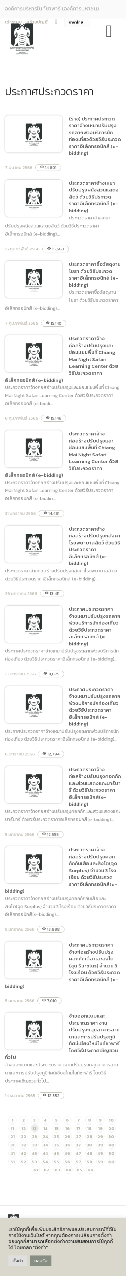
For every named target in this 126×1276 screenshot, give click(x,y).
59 (100, 1162)
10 (111, 1120)
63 (57, 1170)
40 (112, 1145)
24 (45, 1136)
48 (89, 1153)
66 (90, 1170)
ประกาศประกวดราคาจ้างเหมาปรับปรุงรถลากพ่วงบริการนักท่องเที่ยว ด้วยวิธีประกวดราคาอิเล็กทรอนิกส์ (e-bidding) (94, 626)
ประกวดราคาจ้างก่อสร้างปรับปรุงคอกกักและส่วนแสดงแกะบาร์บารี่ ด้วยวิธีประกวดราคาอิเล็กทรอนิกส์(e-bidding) (95, 787)
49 (100, 1153)
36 (67, 1145)
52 (23, 1162)
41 (12, 1153)
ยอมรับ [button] (40, 1260)
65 (79, 1170)
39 (100, 1145)
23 (34, 1136)
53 (34, 1162)
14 (45, 1128)
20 (112, 1128)
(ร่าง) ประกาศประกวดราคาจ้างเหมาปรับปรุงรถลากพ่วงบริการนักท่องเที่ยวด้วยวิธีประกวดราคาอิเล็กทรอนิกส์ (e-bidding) (95, 136)
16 (67, 1128)
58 (89, 1162)
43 (34, 1153)
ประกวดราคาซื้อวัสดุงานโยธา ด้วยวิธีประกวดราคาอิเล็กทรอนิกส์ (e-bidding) (95, 274)
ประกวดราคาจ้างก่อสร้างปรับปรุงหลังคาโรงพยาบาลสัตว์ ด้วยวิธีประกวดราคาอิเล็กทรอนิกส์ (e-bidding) (94, 546)
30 (111, 1136)
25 (56, 1136)
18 (89, 1128)
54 (45, 1162)
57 (78, 1162)
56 (67, 1162)
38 (89, 1145)
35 (56, 1145)
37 (78, 1145)
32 (23, 1145)
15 (56, 1128)
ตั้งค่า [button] (17, 1260)
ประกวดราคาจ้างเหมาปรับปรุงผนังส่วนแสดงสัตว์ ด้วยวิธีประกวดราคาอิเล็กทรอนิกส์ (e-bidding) (94, 196)
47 (78, 1153)
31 (12, 1145)
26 (67, 1136)
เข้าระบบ (13, 22)
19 (100, 1128)
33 (34, 1145)
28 (89, 1136)
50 (112, 1153)
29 (100, 1136)
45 (56, 1153)
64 (68, 1170)
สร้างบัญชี (37, 22)
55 (56, 1162)
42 (23, 1153)
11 (12, 1128)
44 (45, 1153)
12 (24, 1128)
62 (46, 1170)
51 (12, 1162)
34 (45, 1145)
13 (35, 1128)
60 (111, 1162)
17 (78, 1128)
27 (78, 1136)
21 (12, 1136)
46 (67, 1153)
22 (23, 1136)
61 (35, 1170)
